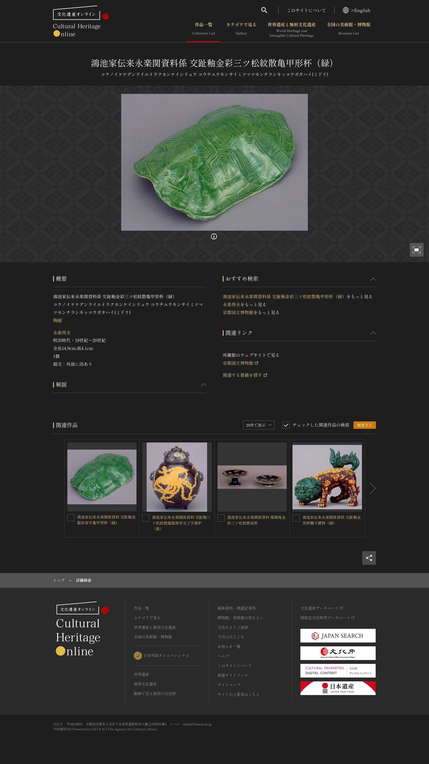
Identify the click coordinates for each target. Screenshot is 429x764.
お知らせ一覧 (229, 646)
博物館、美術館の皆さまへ (240, 617)
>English (356, 10)
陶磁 (57, 320)
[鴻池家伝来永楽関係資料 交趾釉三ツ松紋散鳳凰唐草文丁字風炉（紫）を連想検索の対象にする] (145, 518)
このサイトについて (306, 10)
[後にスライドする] (370, 488)
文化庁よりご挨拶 (233, 627)
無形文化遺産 (145, 684)
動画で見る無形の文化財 (155, 693)
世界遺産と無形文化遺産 (292, 30)
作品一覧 (203, 30)
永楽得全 (62, 332)
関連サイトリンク (233, 675)
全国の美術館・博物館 (348, 30)
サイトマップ (229, 684)
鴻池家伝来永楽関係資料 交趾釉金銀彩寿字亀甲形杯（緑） (106, 519)
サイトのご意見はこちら (239, 694)
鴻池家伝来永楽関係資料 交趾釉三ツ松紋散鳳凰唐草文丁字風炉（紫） (181, 522)
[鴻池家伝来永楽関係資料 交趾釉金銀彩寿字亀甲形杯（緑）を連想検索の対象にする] (70, 517)
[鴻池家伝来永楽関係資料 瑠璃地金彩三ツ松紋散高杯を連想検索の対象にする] (221, 518)
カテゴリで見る (241, 30)
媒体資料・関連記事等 (237, 608)
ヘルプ (223, 656)
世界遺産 (141, 674)
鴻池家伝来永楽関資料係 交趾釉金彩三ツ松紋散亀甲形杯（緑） (284, 296)
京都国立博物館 (238, 312)
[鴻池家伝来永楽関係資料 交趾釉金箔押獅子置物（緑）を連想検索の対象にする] (296, 518)
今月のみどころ (231, 636)
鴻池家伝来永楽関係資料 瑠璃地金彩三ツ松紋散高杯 (256, 520)
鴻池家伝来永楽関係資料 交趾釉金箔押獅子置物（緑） (331, 520)
